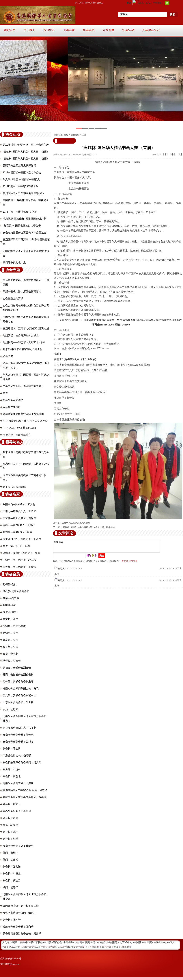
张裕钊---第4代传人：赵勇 (17, 532)
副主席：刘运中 (12, 769)
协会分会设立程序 (13, 400)
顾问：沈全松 (10, 859)
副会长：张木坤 (12, 919)
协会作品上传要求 (13, 298)
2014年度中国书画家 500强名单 (20, 186)
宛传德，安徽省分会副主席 (18, 681)
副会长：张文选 (12, 866)
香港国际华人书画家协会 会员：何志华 (25, 790)
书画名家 (69, 30)
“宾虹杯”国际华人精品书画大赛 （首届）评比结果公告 (88, 527)
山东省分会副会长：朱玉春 (18, 702)
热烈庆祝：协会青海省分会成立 (21, 335)
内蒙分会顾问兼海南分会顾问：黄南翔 (24, 797)
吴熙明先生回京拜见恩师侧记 (19, 165)
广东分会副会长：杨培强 (17, 755)
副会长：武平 (10, 832)
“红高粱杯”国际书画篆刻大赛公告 (22, 225)
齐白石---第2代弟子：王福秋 (19, 525)
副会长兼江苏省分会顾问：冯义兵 (22, 762)
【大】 (179, 154)
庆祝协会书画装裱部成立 (17, 434)
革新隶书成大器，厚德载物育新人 (22, 291)
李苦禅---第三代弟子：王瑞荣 (19, 566)
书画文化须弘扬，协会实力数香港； (23, 386)
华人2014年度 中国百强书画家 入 (21, 179)
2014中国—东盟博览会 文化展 (20, 211)
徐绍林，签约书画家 (14, 626)
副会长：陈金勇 (12, 748)
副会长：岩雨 (10, 818)
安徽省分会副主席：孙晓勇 (18, 845)
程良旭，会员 (10, 646)
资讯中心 (49, 30)
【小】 (165, 154)
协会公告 (8, 356)
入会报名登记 (151, 30)
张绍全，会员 (10, 633)
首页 (66, 135)
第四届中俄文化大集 (14, 262)
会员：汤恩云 (10, 709)
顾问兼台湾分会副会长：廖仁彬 (21, 905)
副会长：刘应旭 (12, 873)
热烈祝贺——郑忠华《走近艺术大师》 (24, 342)
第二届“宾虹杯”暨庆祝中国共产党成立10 (25, 144)
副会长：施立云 (12, 804)
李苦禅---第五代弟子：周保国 (19, 518)
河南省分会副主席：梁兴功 (18, 783)
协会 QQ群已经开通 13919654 (19, 427)
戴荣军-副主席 (11, 598)
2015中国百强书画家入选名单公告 (22, 172)
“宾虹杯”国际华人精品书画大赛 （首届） (26, 151)
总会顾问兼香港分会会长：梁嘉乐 (22, 933)
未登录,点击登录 (129, 563)
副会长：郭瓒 (10, 838)
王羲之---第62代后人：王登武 (19, 511)
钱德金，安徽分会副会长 (17, 667)
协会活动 (128, 30)
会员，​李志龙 (10, 653)
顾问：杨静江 (10, 887)
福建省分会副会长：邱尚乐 (18, 926)
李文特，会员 (10, 619)
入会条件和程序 (12, 407)
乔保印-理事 (9, 612)
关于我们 (29, 30)
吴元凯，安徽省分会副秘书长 (19, 695)
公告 (5, 393)
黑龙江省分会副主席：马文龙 (19, 727)
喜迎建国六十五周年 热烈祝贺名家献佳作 (26, 328)
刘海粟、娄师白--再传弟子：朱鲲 (21, 553)
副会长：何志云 (12, 880)
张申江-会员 (9, 605)
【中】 (172, 154)
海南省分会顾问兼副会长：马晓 (21, 688)
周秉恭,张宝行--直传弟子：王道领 (22, 539)
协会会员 (89, 30)
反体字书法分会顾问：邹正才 (19, 912)
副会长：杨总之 (12, 776)
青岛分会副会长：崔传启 (17, 811)
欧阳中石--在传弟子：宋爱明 (19, 504)
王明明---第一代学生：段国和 (19, 560)
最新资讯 (75, 135)
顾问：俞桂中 (10, 852)
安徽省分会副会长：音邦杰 (18, 741)
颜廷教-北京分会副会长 (16, 591)
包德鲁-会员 (9, 584)
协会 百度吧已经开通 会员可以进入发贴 (25, 421)
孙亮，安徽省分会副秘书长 (18, 674)
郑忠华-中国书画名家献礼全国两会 (22, 349)
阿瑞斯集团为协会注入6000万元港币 (23, 414)
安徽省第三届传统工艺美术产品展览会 (24, 232)
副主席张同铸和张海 (14, 486)
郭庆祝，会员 (10, 640)
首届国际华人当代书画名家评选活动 (23, 193)
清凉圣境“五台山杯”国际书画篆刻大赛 (24, 218)
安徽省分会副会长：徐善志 (18, 734)
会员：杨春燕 (10, 825)
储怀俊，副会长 (12, 660)
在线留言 (108, 30)
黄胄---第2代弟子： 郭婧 (16, 546)
